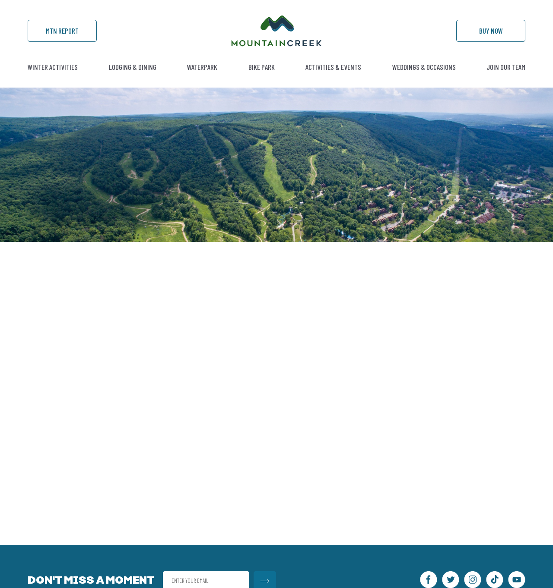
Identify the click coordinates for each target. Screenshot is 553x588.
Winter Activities (53, 67)
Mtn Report (62, 30)
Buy (491, 30)
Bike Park (261, 67)
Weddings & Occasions (424, 67)
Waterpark (202, 67)
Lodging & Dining (132, 67)
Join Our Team (505, 67)
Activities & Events (333, 67)
